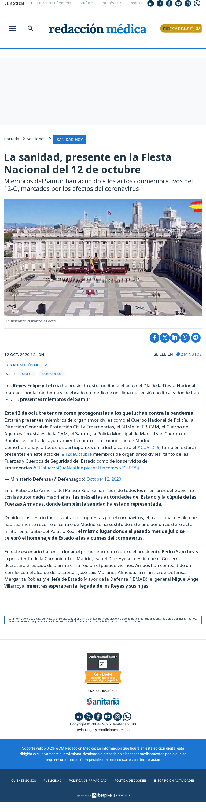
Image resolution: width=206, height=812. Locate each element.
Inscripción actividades (103, 790)
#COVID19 (148, 446)
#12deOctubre (77, 453)
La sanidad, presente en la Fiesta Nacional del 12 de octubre (88, 162)
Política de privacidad (112, 779)
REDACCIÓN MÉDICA (33, 363)
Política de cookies (158, 779)
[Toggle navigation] (12, 28)
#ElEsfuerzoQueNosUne (59, 466)
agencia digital (83, 805)
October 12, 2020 (104, 477)
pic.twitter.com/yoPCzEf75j (114, 466)
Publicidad (74, 779)
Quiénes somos (44, 779)
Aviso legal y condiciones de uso (103, 728)
